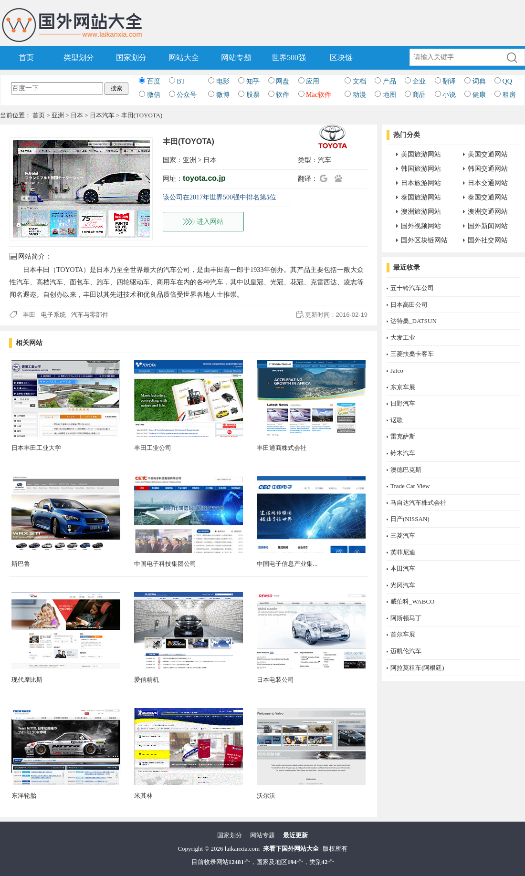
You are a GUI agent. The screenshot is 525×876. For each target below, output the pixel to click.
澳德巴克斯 (405, 469)
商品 (419, 94)
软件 (282, 94)
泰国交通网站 (488, 197)
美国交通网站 (488, 154)
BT (181, 81)
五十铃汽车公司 (412, 288)
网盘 (282, 81)
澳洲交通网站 (488, 211)
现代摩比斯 (26, 679)
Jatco (396, 370)
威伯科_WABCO (412, 601)
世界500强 (289, 57)
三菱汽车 (402, 535)
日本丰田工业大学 (36, 447)
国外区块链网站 (424, 240)
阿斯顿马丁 (405, 618)
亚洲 (58, 115)
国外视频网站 (421, 225)
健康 (479, 94)
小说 (449, 94)
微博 (223, 94)
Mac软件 (318, 94)
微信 (153, 94)
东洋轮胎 (23, 795)
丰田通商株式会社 (281, 447)
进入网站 (210, 221)
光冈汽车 (402, 585)
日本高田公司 (409, 304)
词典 (479, 81)
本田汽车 (402, 568)
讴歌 (396, 420)
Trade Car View (410, 486)
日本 (77, 115)
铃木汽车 (402, 453)
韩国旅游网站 (421, 168)
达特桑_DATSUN (413, 320)
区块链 (341, 57)
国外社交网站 (488, 240)
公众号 (187, 94)
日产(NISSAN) (410, 518)
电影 (223, 81)
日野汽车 (402, 403)
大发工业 (402, 337)
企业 (419, 81)
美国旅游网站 (421, 154)
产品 (389, 81)
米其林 (143, 795)
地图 (389, 94)
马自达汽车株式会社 (418, 502)
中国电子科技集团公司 (165, 563)
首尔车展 (402, 634)
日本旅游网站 (421, 183)
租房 (509, 94)
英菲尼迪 (402, 552)
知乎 (253, 81)
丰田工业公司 (152, 447)
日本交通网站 (488, 183)
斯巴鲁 (20, 563)
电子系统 (53, 314)
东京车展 (402, 387)
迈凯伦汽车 (405, 651)
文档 (359, 81)
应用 (312, 81)
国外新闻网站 (488, 225)
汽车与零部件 (89, 314)
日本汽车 (102, 115)
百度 (153, 81)
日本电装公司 (275, 679)
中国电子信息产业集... (287, 563)
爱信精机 (146, 679)
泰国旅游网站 (421, 197)
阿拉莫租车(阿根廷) (417, 667)
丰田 (29, 314)
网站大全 (183, 57)
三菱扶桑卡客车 (412, 353)
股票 (253, 94)
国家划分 (131, 57)
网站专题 (236, 57)
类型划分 (78, 57)
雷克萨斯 (402, 436)
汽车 (324, 160)
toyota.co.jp (204, 178)
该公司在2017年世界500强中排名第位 (219, 197)
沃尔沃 (266, 795)
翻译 (449, 81)
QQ (507, 81)
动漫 (359, 94)
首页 (26, 57)
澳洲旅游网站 (421, 211)
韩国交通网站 (488, 168)
